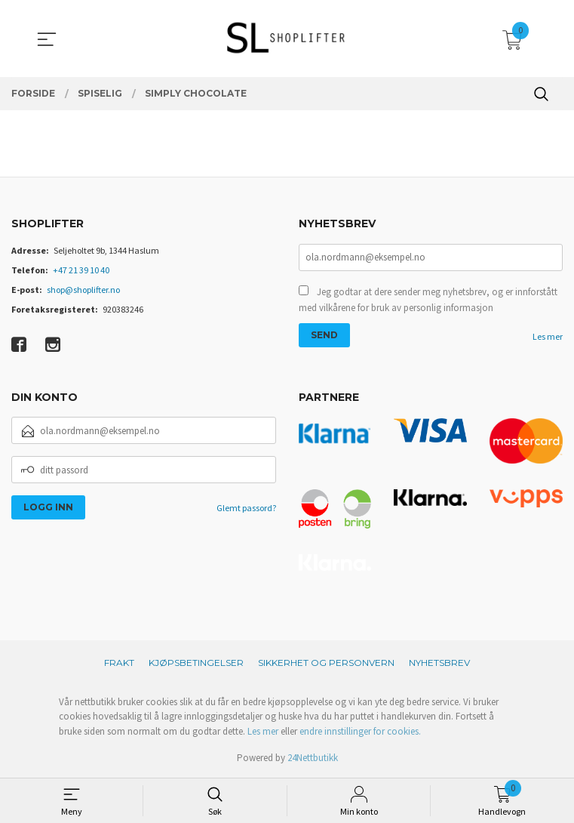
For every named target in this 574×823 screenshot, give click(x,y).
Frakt (119, 662)
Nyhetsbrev (439, 662)
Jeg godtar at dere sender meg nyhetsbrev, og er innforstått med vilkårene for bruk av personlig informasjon (428, 300)
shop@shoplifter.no (83, 289)
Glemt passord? (246, 507)
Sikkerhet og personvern (326, 662)
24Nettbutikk (312, 757)
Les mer (548, 336)
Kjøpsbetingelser (196, 662)
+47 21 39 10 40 (81, 270)
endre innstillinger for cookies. (360, 731)
